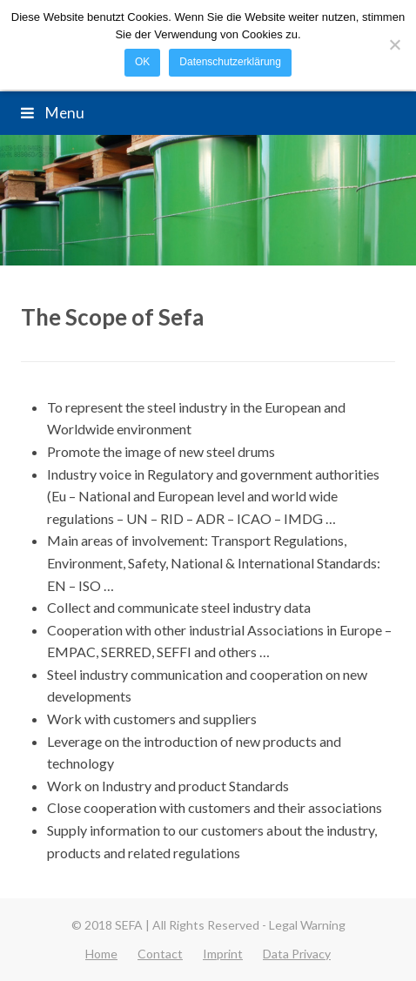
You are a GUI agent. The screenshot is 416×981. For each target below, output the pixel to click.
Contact (160, 953)
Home (101, 953)
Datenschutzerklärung (230, 62)
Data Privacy (297, 953)
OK (142, 62)
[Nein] (394, 44)
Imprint (223, 953)
